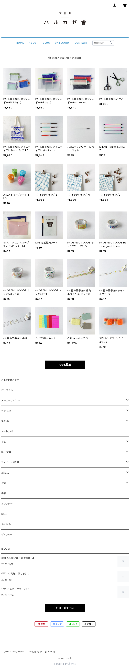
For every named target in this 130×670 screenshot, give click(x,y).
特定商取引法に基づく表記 (42, 651)
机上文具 (6, 452)
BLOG (46, 42)
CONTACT (81, 42)
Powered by (65, 664)
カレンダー (7, 503)
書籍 (3, 493)
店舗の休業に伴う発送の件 (64, 58)
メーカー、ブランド (11, 400)
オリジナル (7, 390)
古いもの (6, 524)
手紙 (3, 441)
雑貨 (3, 483)
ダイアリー (7, 534)
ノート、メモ (7, 431)
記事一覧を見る (65, 608)
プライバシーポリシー (14, 651)
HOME (20, 42)
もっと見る (65, 364)
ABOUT (33, 42)
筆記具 (5, 421)
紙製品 (5, 472)
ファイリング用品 (10, 462)
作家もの (6, 410)
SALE (4, 513)
